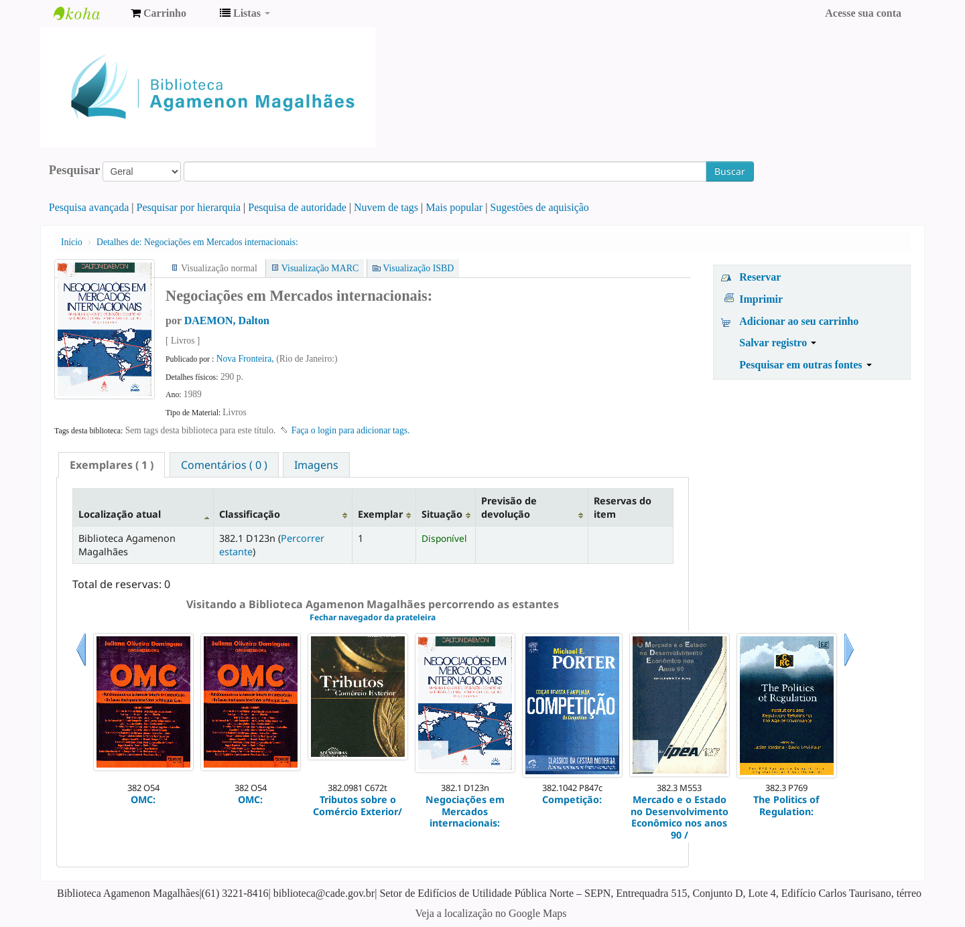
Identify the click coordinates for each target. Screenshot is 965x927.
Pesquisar (75, 170)
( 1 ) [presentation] (111, 464)
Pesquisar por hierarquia (189, 207)
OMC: (143, 799)
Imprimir (761, 299)
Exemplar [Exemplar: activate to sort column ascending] (380, 514)
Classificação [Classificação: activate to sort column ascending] (249, 514)
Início (71, 242)
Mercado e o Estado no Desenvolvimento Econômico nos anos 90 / (679, 817)
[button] (158, 13)
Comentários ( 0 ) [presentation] (224, 464)
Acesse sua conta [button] (863, 13)
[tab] (111, 465)
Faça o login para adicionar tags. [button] (351, 430)
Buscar (729, 171)
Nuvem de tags (386, 207)
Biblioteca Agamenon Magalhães (87, 13)
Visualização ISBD (418, 268)
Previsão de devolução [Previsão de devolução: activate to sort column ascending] (509, 507)
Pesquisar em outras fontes (805, 364)
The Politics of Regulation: (786, 805)
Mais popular (454, 207)
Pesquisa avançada (89, 207)
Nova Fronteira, (246, 359)
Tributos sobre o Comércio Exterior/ (357, 805)
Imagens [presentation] (316, 464)
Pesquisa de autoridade (297, 207)
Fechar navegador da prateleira (373, 617)
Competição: (572, 799)
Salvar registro (777, 342)
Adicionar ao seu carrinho (798, 321)
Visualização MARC (320, 268)
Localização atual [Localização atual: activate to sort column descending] (119, 514)
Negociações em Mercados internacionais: (197, 242)
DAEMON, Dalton (226, 320)
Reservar (760, 277)
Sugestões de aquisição (539, 207)
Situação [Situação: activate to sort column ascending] (442, 514)
